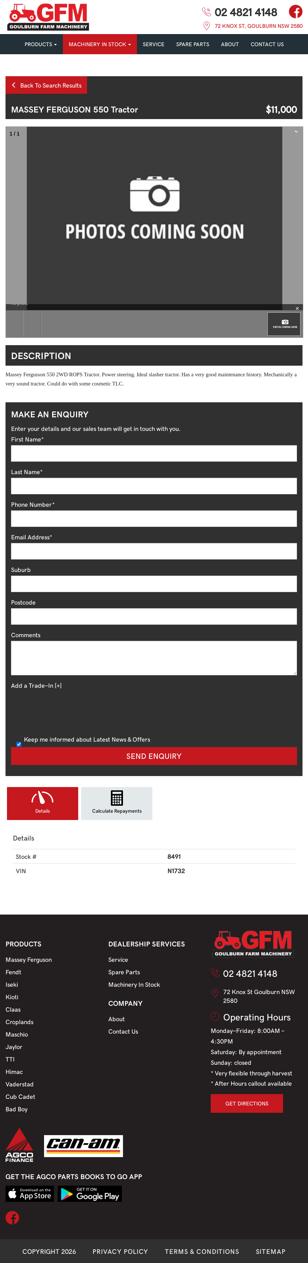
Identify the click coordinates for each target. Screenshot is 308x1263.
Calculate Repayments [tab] (117, 810)
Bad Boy (17, 1108)
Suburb (21, 569)
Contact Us (123, 1031)
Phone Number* (33, 504)
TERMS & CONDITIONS (202, 1251)
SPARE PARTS (192, 44)
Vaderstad (20, 1083)
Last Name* (27, 471)
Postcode (23, 602)
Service (118, 959)
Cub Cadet (20, 1096)
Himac (14, 1071)
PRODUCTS (41, 44)
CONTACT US (267, 44)
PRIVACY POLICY (120, 1251)
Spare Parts (124, 971)
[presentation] (67, 711)
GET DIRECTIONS (246, 1103)
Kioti (12, 996)
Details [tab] (42, 810)
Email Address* (31, 536)
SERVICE (153, 44)
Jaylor (14, 1046)
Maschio (17, 1034)
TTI (10, 1059)
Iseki (12, 984)
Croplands (19, 1021)
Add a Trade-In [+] (36, 685)
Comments (25, 634)
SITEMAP (271, 1251)
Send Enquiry (154, 755)
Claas (13, 1009)
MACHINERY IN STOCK (100, 44)
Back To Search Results (46, 85)
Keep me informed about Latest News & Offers (83, 739)
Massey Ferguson (29, 959)
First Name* (27, 439)
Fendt (13, 971)
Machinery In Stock (134, 984)
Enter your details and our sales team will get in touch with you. (96, 428)
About (230, 44)
